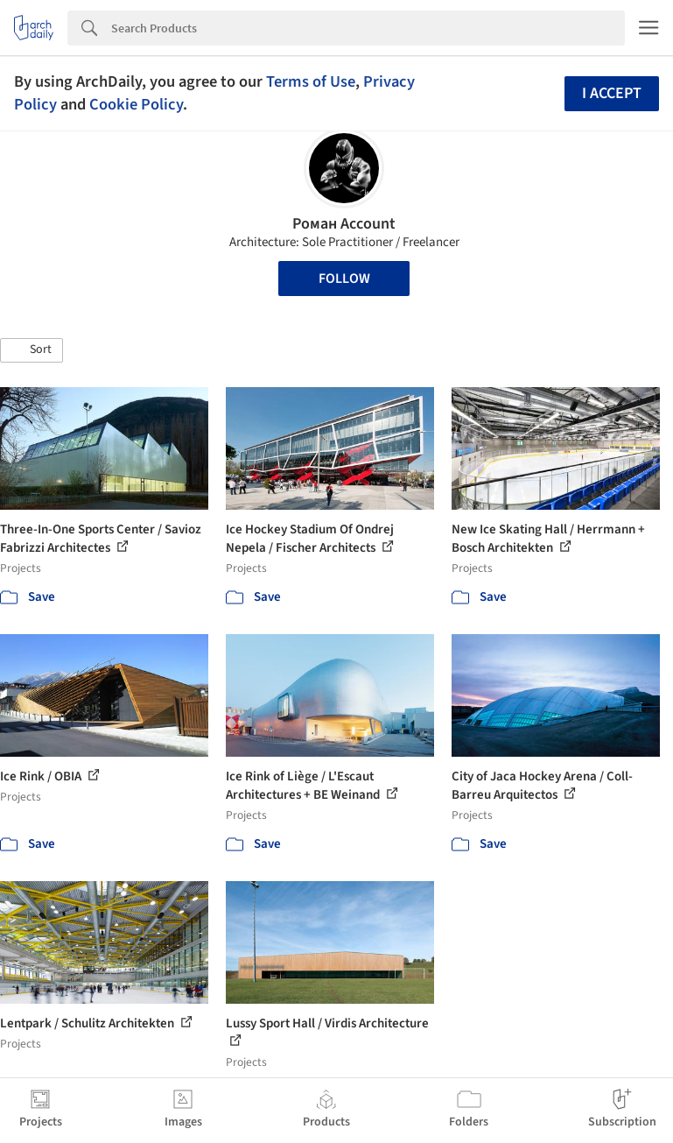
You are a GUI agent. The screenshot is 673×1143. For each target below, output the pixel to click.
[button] (31, 350)
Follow (344, 278)
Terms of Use (310, 81)
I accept (611, 93)
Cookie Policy (136, 104)
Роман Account (344, 224)
